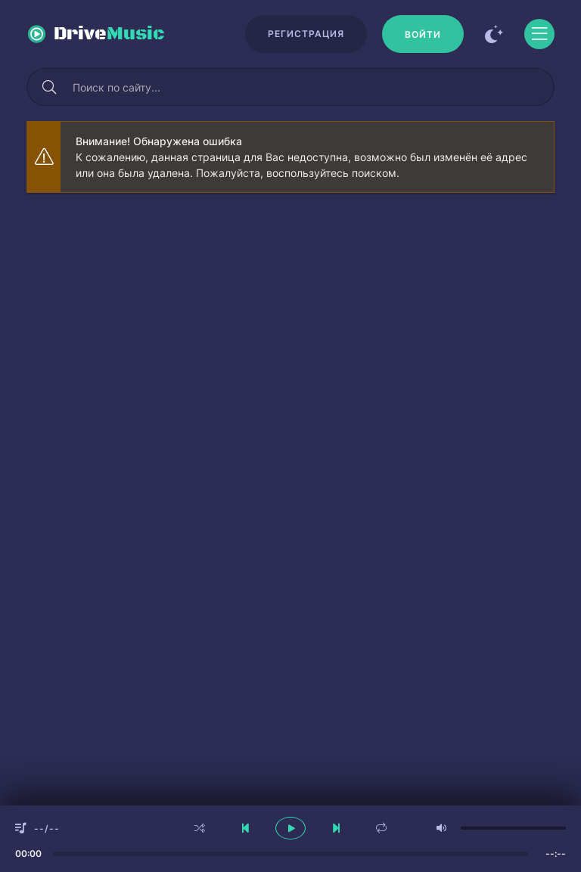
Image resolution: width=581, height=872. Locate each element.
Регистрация (306, 33)
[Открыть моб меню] (539, 34)
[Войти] (423, 34)
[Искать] (49, 87)
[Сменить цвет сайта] (494, 34)
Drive (109, 34)
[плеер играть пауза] (290, 828)
